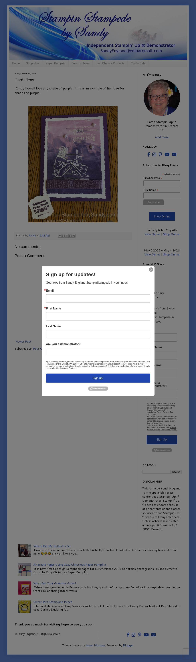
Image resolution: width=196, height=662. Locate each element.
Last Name (53, 326)
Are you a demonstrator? (63, 344)
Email (50, 290)
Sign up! (98, 377)
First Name (53, 308)
